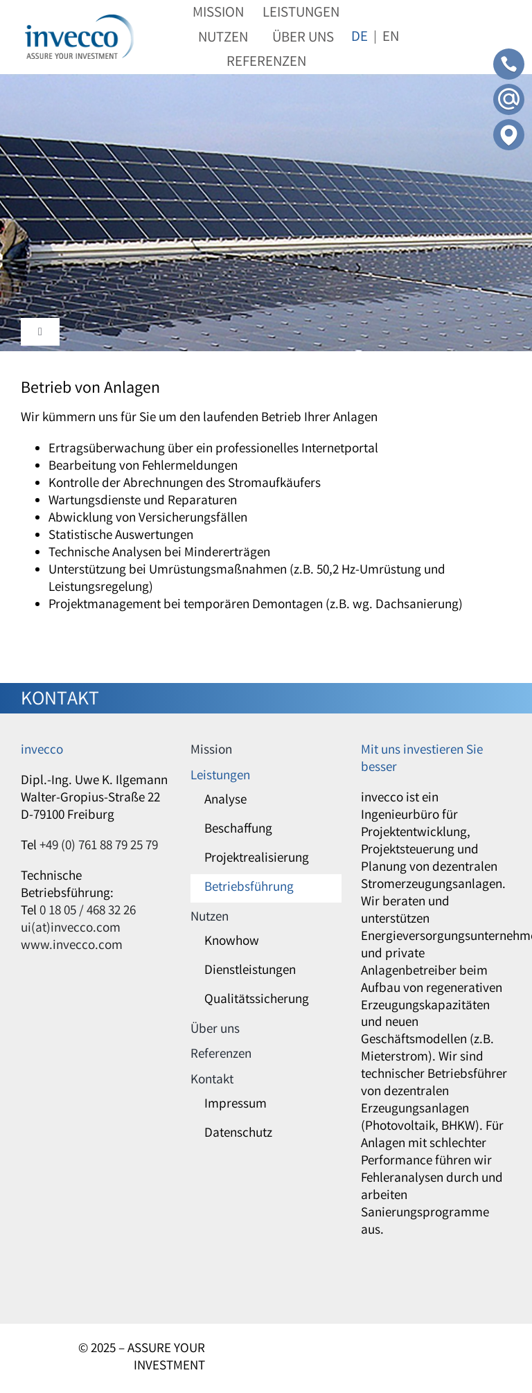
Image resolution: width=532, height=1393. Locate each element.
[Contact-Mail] (508, 90)
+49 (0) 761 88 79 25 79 (98, 846)
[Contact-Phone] (508, 54)
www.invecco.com (72, 946)
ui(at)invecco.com (71, 929)
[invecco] (79, 20)
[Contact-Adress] (508, 125)
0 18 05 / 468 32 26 (87, 911)
